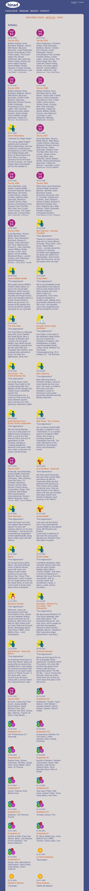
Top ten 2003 (13, 469)
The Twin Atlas (14, 326)
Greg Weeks (41, 278)
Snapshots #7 (14, 788)
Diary (60, 17)
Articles (50, 17)
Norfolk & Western (16, 883)
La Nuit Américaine (44, 857)
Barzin (10, 557)
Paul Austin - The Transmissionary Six (17, 375)
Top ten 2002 (13, 699)
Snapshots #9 (42, 758)
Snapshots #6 (42, 788)
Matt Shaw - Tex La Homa (47, 421)
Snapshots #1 (14, 859)
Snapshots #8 (14, 758)
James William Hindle (17, 278)
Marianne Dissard (15, 604)
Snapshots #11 (14, 732)
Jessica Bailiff (42, 516)
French (81, 2)
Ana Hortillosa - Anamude (47, 469)
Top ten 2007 (42, 136)
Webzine (24, 11)
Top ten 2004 (13, 231)
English (74, 2)
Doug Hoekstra (43, 883)
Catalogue (11, 11)
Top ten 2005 (42, 183)
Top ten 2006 (13, 183)
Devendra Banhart (44, 651)
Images (34, 11)
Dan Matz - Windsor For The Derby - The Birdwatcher (47, 606)
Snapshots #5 (14, 812)
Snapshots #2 (42, 833)
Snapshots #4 (42, 812)
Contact (44, 11)
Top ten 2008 (42, 88)
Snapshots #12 (43, 699)
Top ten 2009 (13, 88)
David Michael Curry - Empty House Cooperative (19, 422)
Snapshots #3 (14, 833)
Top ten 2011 (13, 41)
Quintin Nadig (42, 557)
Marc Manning (42, 374)
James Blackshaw (16, 136)
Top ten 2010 (42, 41)
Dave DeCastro (14, 516)
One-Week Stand (35, 17)
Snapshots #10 (43, 732)
